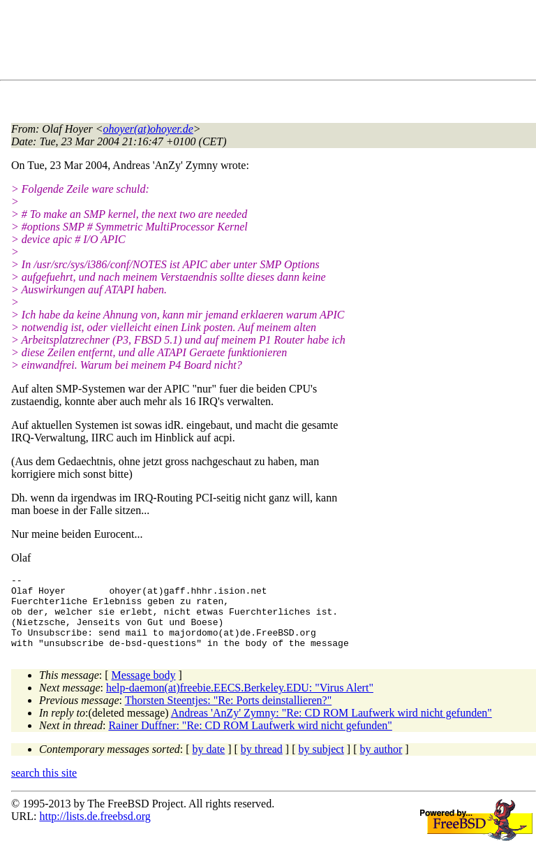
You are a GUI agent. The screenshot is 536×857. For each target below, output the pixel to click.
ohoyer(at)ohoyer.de (148, 129)
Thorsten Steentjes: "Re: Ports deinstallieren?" (228, 715)
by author (380, 764)
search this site (44, 787)
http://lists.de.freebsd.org (94, 831)
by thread (262, 764)
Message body (144, 690)
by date (209, 764)
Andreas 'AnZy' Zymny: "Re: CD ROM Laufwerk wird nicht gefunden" (331, 727)
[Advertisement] (265, 42)
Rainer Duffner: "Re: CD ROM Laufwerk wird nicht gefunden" (250, 740)
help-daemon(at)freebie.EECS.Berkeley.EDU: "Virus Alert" (239, 702)
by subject (321, 764)
